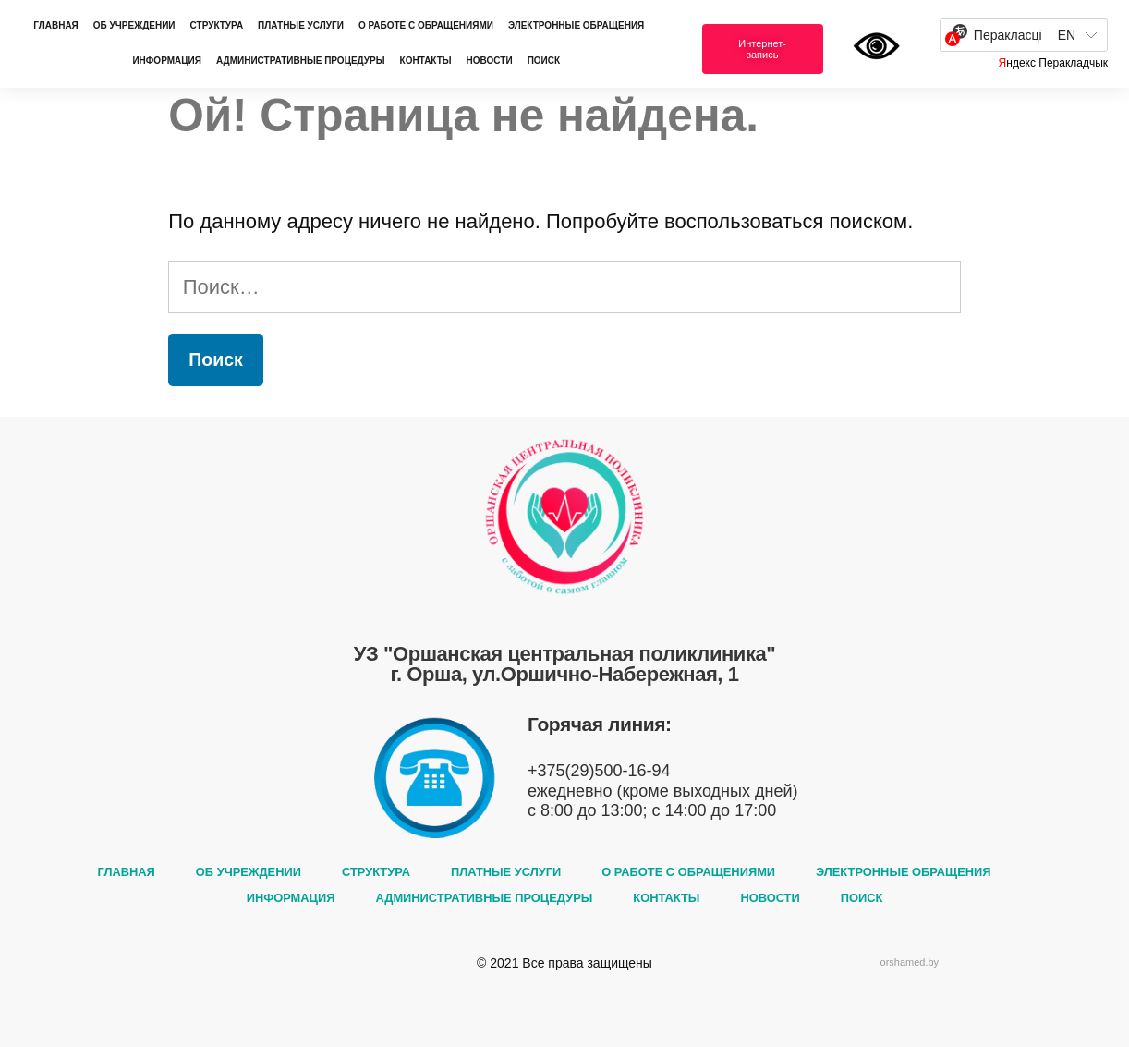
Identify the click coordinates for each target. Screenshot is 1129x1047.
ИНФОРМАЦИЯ (166, 60)
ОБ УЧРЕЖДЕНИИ (134, 25)
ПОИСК (544, 60)
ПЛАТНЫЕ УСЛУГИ (301, 25)
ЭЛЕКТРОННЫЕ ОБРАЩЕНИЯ (576, 25)
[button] (762, 49)
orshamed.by (910, 962)
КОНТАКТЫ (426, 60)
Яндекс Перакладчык (1054, 62)
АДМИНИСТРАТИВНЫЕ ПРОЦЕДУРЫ (300, 60)
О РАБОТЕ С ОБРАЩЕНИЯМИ (425, 25)
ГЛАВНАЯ (56, 25)
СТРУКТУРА (217, 25)
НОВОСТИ (490, 60)
